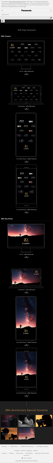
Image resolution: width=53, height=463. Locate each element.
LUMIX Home (13, 446)
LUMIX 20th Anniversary (27, 446)
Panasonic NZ (5, 14)
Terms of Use (19, 453)
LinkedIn (35, 450)
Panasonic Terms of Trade (42, 453)
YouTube (23, 450)
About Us (4, 453)
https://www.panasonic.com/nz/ (17, 1)
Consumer (4, 446)
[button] (3, 20)
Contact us (26, 455)
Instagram (29, 450)
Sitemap (11, 453)
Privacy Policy (29, 453)
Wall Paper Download (42, 446)
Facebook (17, 450)
